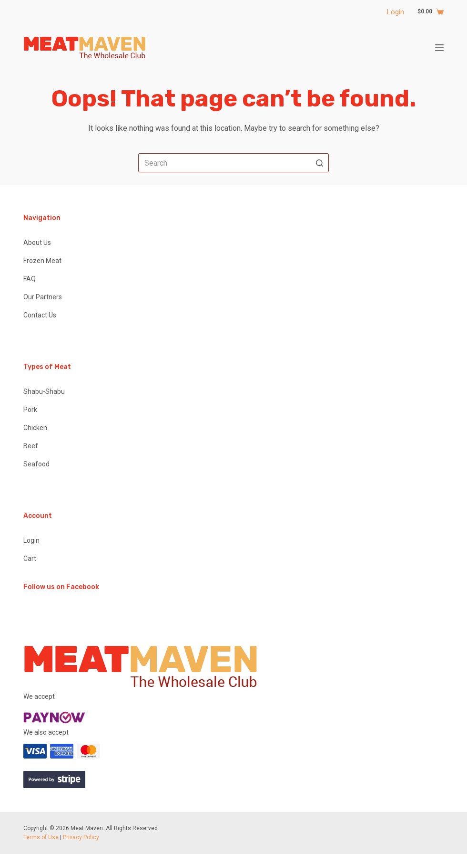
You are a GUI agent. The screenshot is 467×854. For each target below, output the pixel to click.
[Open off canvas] (439, 47)
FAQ (29, 279)
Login (395, 12)
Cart (29, 558)
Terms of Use (41, 837)
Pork (30, 409)
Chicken (35, 428)
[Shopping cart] (426, 11)
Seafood (36, 464)
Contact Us (39, 315)
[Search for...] (233, 162)
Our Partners (42, 297)
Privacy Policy (81, 837)
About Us (37, 242)
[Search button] (319, 162)
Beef (30, 446)
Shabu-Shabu (44, 391)
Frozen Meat (42, 260)
